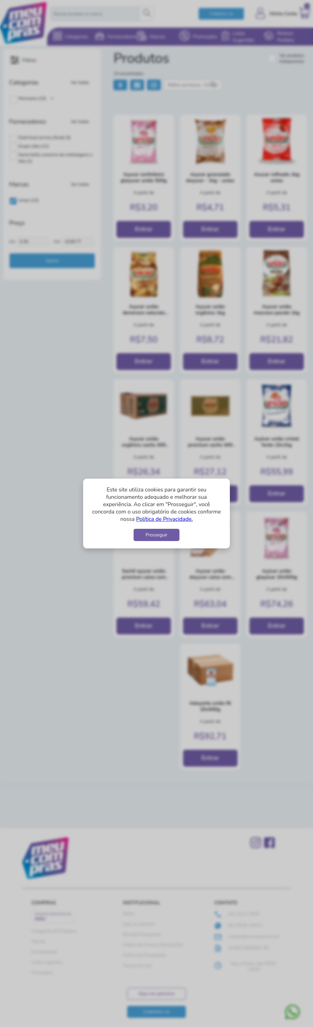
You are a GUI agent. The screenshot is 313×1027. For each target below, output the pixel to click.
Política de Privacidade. (164, 519)
